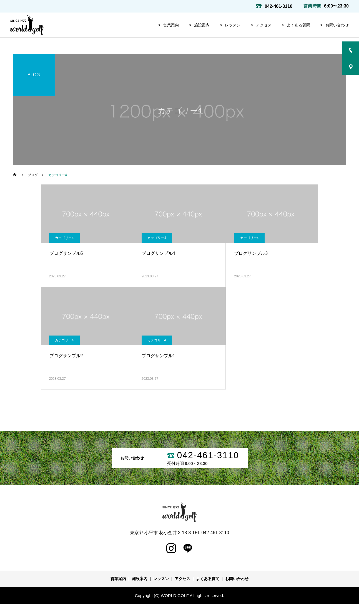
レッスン (232, 25)
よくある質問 (298, 25)
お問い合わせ (337, 25)
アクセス (264, 25)
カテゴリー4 (64, 238)
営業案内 (171, 25)
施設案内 (202, 25)
